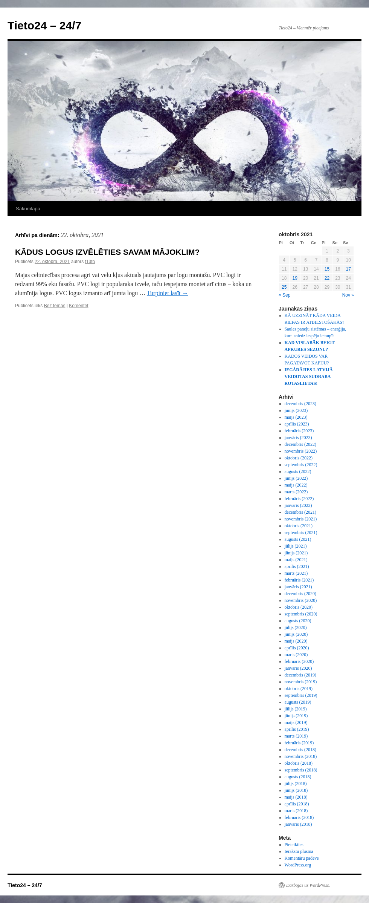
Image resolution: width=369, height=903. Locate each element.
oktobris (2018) (299, 763)
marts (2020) (296, 654)
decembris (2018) (300, 749)
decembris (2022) (300, 444)
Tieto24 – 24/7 (44, 25)
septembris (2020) (301, 614)
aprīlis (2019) (297, 729)
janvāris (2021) (298, 586)
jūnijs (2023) (296, 410)
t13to (90, 261)
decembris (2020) (300, 593)
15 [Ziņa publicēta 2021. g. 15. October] (327, 269)
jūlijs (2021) (296, 546)
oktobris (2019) (299, 688)
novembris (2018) (301, 756)
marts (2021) (296, 573)
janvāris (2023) (298, 437)
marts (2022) (296, 491)
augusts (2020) (298, 620)
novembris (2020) (301, 600)
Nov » (348, 295)
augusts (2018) (298, 776)
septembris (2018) (301, 770)
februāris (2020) (299, 661)
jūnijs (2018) (296, 790)
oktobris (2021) (299, 525)
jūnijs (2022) (296, 478)
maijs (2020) (296, 641)
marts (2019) (296, 736)
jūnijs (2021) (296, 553)
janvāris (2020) (298, 668)
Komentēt (78, 305)
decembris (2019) (300, 675)
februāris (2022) (299, 498)
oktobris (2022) (299, 458)
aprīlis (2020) (297, 647)
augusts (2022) (298, 471)
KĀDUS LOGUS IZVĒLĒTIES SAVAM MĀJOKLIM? (107, 252)
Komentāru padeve (302, 858)
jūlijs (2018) (296, 783)
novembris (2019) (301, 681)
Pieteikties (294, 844)
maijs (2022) (296, 485)
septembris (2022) (301, 464)
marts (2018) (296, 810)
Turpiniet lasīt (167, 293)
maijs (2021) (296, 559)
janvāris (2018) (298, 824)
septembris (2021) (301, 532)
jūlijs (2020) (296, 627)
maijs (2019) (296, 722)
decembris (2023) (300, 403)
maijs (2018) (296, 797)
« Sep (284, 295)
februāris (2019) (299, 742)
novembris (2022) (301, 451)
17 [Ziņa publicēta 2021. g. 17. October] (348, 269)
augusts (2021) (298, 539)
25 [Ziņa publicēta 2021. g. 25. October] (284, 287)
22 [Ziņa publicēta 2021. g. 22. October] (327, 278)
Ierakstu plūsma (299, 851)
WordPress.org (298, 865)
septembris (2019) (301, 695)
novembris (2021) (301, 519)
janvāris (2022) (298, 505)
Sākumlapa (28, 208)
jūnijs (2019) (296, 715)
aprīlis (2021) (297, 566)
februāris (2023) (299, 430)
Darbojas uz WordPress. (308, 885)
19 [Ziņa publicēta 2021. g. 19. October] (294, 278)
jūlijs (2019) (296, 709)
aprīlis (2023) (297, 424)
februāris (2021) (299, 580)
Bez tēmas (55, 305)
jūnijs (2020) (296, 634)
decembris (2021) (300, 512)
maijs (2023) (296, 417)
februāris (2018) (299, 817)
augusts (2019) (298, 702)
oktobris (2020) (299, 607)
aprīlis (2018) (297, 804)
